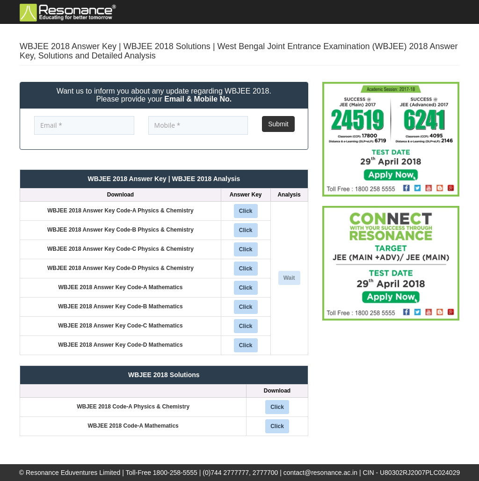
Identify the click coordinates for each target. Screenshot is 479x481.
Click (246, 211)
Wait (289, 278)
